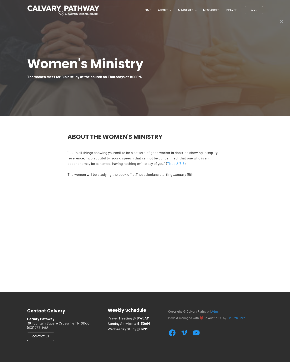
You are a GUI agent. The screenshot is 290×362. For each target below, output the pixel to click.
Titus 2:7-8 (175, 163)
